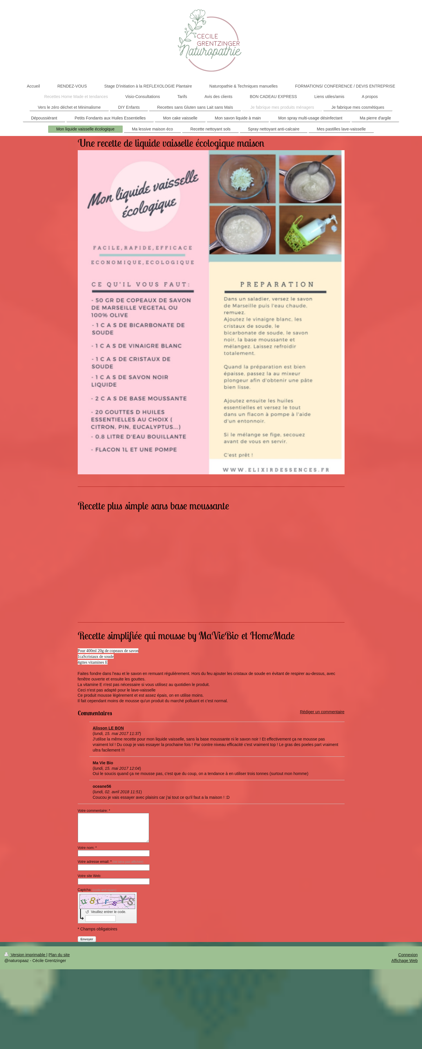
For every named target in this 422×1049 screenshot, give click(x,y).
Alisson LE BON (108, 728)
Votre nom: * (87, 848)
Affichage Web (404, 960)
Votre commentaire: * (94, 811)
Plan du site (59, 954)
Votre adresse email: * (111, 862)
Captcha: (97, 890)
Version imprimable (25, 954)
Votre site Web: (89, 876)
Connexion (408, 954)
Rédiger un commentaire (322, 711)
